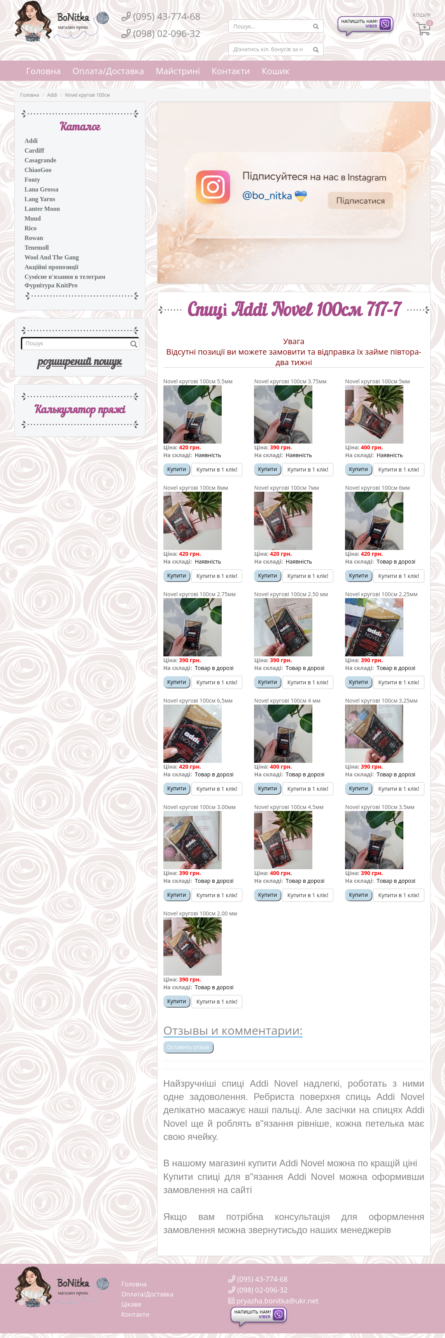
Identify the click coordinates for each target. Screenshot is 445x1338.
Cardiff (34, 150)
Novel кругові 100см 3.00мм (199, 807)
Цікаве (131, 1304)
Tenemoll (37, 247)
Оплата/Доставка (108, 71)
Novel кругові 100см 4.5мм (288, 807)
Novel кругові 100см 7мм (286, 487)
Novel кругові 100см (87, 95)
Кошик (276, 71)
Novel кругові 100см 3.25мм (381, 700)
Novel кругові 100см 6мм (377, 487)
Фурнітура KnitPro (51, 285)
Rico (31, 228)
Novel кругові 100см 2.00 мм (200, 913)
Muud (33, 218)
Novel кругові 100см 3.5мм (379, 807)
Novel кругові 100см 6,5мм (198, 700)
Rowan (34, 238)
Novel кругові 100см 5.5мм (198, 381)
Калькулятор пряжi (79, 410)
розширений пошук (80, 362)
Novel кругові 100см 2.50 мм (291, 594)
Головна (43, 71)
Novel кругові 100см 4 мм (287, 700)
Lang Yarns (40, 199)
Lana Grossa (41, 189)
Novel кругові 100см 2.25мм (381, 594)
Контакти (231, 71)
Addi (52, 95)
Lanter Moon (42, 208)
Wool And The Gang (52, 257)
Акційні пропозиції (51, 267)
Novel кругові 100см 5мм (377, 381)
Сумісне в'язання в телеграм (65, 276)
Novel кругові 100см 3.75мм (290, 381)
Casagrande (40, 160)
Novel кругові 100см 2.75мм (199, 594)
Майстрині (178, 71)
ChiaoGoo (38, 170)
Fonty (32, 179)
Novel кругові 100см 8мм (195, 487)
